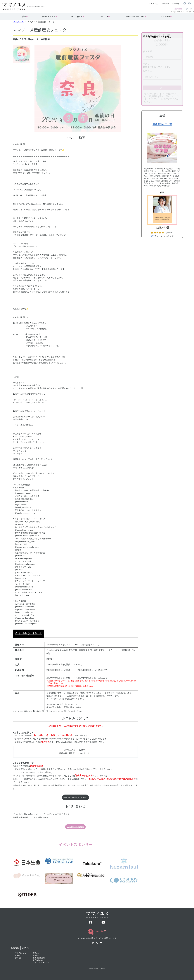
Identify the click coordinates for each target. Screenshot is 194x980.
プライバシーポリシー (41, 963)
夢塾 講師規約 (38, 960)
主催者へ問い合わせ (75, 827)
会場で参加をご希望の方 (28, 633)
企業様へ (165, 3)
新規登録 (178, 9)
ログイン (188, 9)
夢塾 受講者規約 (39, 958)
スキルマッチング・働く (135, 16)
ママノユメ (18, 22)
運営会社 (36, 953)
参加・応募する (49, 16)
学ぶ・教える (77, 16)
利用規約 (36, 955)
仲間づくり (104, 16)
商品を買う (166, 16)
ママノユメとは (153, 3)
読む (25, 16)
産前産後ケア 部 (162, 124)
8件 (153, 235)
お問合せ (175, 3)
